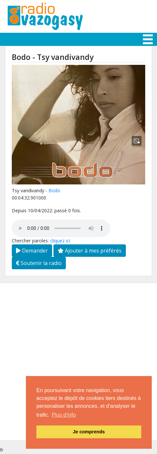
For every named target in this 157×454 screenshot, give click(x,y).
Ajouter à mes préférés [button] (90, 250)
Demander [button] (32, 250)
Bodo (54, 190)
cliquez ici (60, 240)
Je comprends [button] (89, 431)
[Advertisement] (78, 361)
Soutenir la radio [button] (39, 263)
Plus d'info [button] (64, 415)
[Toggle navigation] (148, 39)
